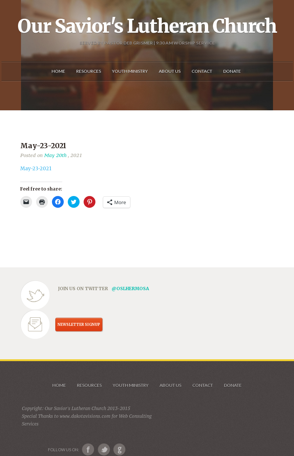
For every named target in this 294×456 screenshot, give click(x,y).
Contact (202, 385)
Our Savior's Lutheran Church (147, 26)
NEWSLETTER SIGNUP (78, 324)
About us (170, 385)
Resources (89, 385)
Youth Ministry (130, 385)
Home (59, 385)
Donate (233, 385)
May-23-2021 (35, 168)
